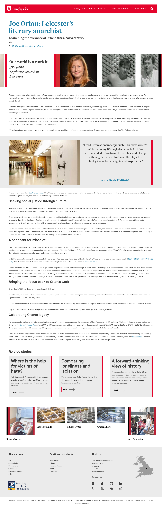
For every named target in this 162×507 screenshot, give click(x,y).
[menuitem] (77, 8)
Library (52, 463)
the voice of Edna (91, 262)
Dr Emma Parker (20, 45)
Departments (13, 466)
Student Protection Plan (143, 500)
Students (53, 471)
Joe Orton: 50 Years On (26, 325)
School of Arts (36, 45)
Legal (11, 500)
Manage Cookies (82, 503)
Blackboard (54, 460)
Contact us (12, 468)
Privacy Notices (57, 500)
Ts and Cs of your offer (74, 500)
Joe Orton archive (36, 193)
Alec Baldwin (137, 336)
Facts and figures (15, 471)
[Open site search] (152, 8)
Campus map (97, 477)
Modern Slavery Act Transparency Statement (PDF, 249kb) (109, 500)
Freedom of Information (25, 500)
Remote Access (56, 466)
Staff (52, 468)
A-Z (9, 460)
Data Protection (43, 500)
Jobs (10, 474)
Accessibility (13, 463)
